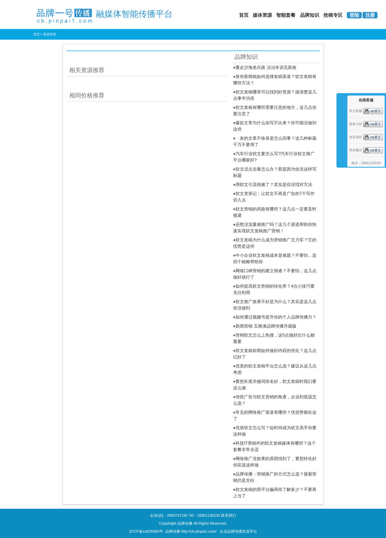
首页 (244, 15)
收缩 (341, 125)
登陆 (354, 15)
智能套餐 (285, 15)
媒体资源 (262, 15)
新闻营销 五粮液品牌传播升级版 (265, 326)
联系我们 (228, 515)
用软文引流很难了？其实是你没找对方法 (273, 184)
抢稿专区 (333, 15)
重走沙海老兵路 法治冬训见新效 (265, 67)
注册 (370, 15)
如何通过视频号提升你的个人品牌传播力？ (275, 317)
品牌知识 (309, 15)
